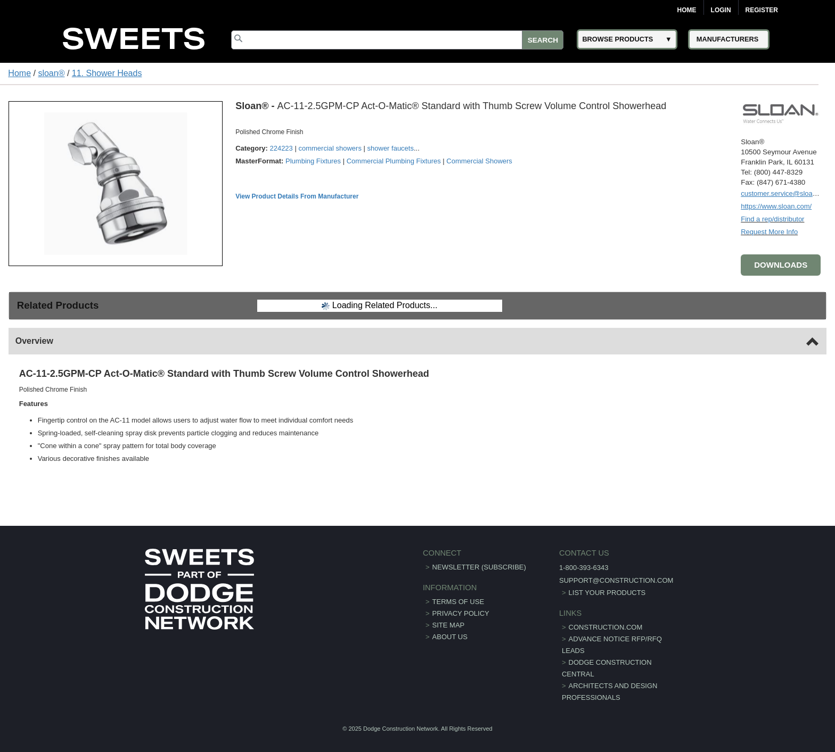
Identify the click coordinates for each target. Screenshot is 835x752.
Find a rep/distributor (772, 219)
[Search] (397, 39)
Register (762, 10)
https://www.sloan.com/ (776, 206)
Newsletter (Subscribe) (479, 567)
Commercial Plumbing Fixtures (394, 161)
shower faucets (390, 148)
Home (687, 10)
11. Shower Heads (107, 73)
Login (721, 10)
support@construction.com (616, 580)
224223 (280, 148)
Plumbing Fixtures (313, 161)
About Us (450, 637)
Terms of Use (458, 602)
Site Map (448, 625)
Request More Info (769, 232)
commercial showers (329, 148)
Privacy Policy (460, 613)
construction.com (606, 627)
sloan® (51, 73)
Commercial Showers (479, 161)
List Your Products (607, 593)
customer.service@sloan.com (786, 193)
